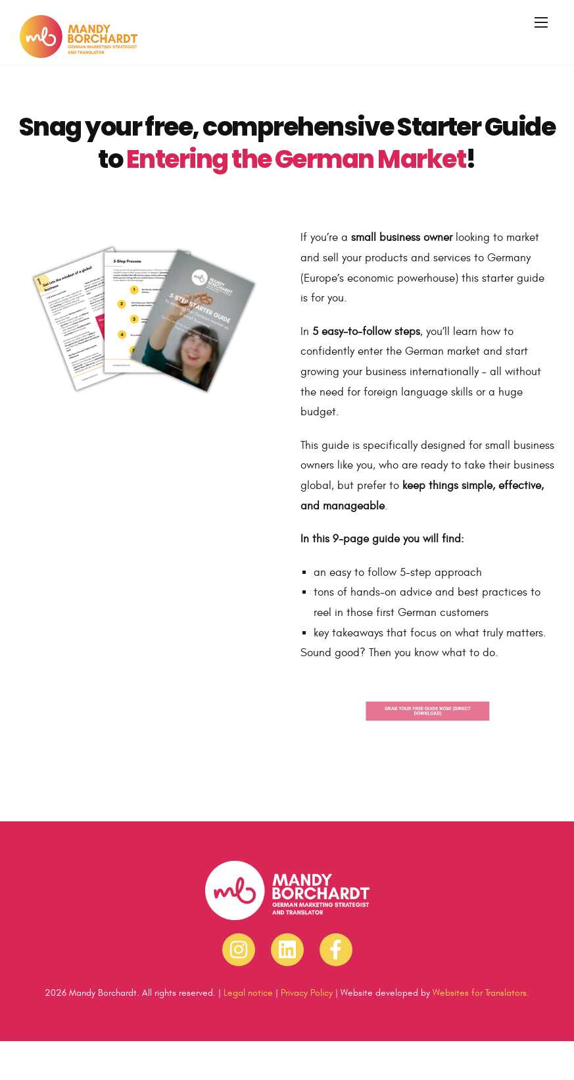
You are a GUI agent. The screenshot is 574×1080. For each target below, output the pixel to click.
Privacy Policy (307, 992)
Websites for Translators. (481, 992)
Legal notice (248, 992)
